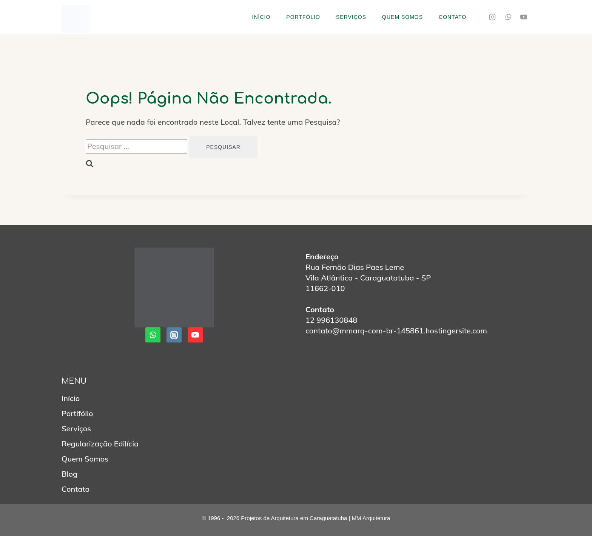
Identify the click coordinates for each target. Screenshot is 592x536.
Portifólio (77, 413)
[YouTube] (523, 17)
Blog (69, 474)
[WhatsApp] (508, 17)
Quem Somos (402, 17)
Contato (452, 17)
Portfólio (303, 17)
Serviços (351, 17)
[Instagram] (492, 17)
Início (261, 17)
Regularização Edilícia (100, 443)
